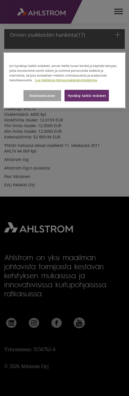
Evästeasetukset (42, 95)
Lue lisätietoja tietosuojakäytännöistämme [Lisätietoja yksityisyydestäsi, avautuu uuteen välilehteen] (66, 80)
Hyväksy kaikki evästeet (87, 95)
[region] (64, 80)
